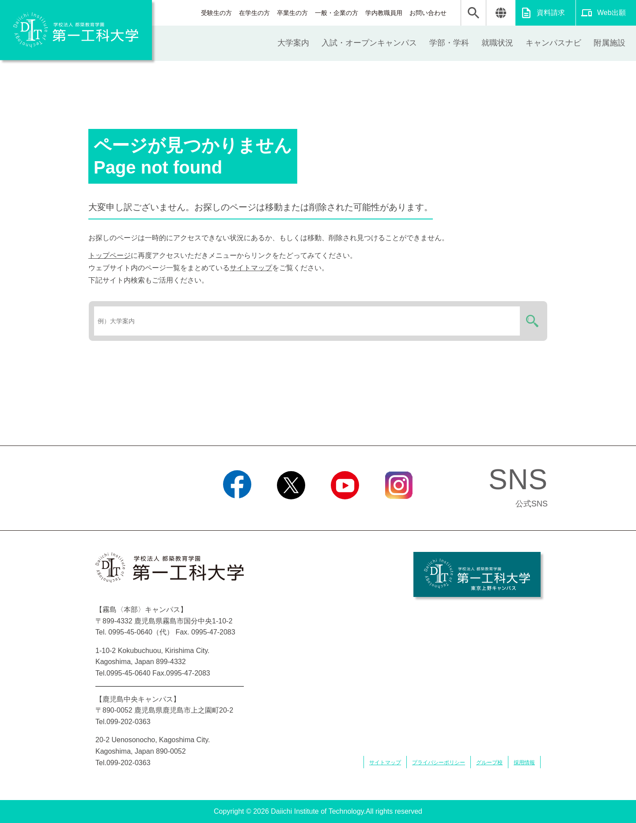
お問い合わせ (428, 12)
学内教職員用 (383, 12)
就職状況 (497, 42)
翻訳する (500, 13)
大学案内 (293, 42)
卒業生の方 (292, 12)
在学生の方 (254, 12)
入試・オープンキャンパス (369, 42)
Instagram (399, 510)
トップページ (109, 255)
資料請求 (551, 12)
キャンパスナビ (553, 42)
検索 (473, 13)
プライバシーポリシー (438, 762)
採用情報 (524, 762)
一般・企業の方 (336, 12)
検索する (531, 321)
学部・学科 (449, 42)
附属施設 (609, 42)
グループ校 (489, 762)
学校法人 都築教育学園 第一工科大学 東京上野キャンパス (477, 574)
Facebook (236, 510)
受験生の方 (216, 12)
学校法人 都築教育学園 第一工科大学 (76, 30)
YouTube (345, 510)
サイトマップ (251, 268)
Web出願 (611, 12)
